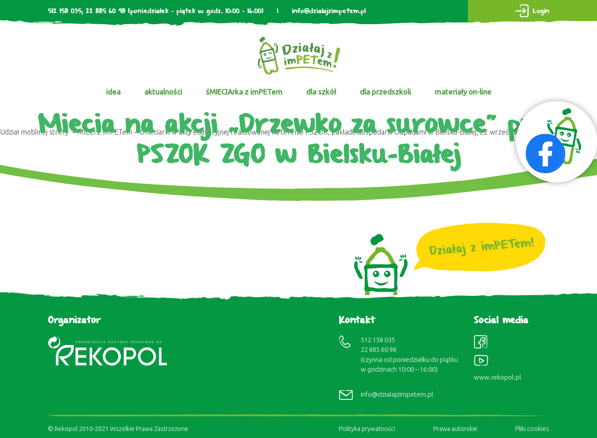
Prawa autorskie (455, 428)
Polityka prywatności (367, 428)
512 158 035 (64, 11)
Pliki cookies (532, 428)
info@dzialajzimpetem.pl (329, 11)
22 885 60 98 (105, 11)
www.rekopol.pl (497, 377)
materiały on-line (463, 92)
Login (541, 11)
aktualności (163, 92)
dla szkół (321, 92)
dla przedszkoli (385, 92)
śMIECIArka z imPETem (244, 92)
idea (113, 92)
